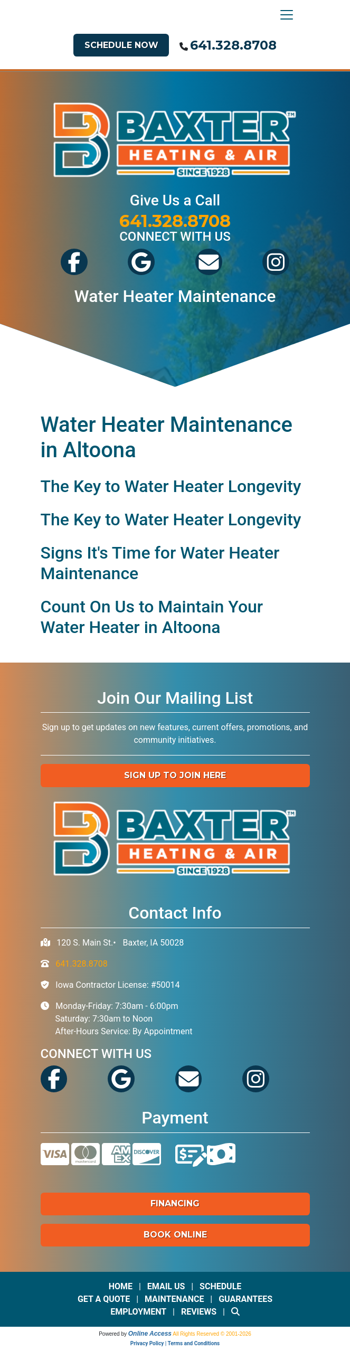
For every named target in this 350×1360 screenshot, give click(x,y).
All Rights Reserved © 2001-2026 (212, 1334)
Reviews (198, 1312)
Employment (138, 1312)
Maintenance (174, 1299)
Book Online (175, 1235)
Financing (175, 1203)
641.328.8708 (233, 45)
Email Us (166, 1286)
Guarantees (245, 1299)
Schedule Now (121, 45)
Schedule (220, 1286)
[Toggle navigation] (284, 14)
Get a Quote (104, 1299)
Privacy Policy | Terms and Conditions (175, 1343)
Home (121, 1286)
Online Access (150, 1333)
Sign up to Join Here (175, 775)
